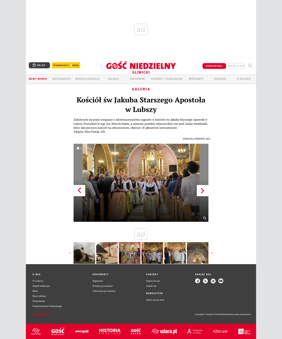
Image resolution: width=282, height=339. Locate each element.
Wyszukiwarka (250, 65)
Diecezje (220, 78)
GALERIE (113, 78)
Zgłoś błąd (41, 314)
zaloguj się (236, 66)
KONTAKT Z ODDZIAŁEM (166, 78)
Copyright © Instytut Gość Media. (210, 314)
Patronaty (196, 78)
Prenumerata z (66, 65)
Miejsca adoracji (88, 78)
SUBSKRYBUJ (214, 66)
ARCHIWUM (137, 78)
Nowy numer (38, 78)
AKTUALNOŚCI (62, 78)
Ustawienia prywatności (104, 291)
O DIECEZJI (244, 78)
